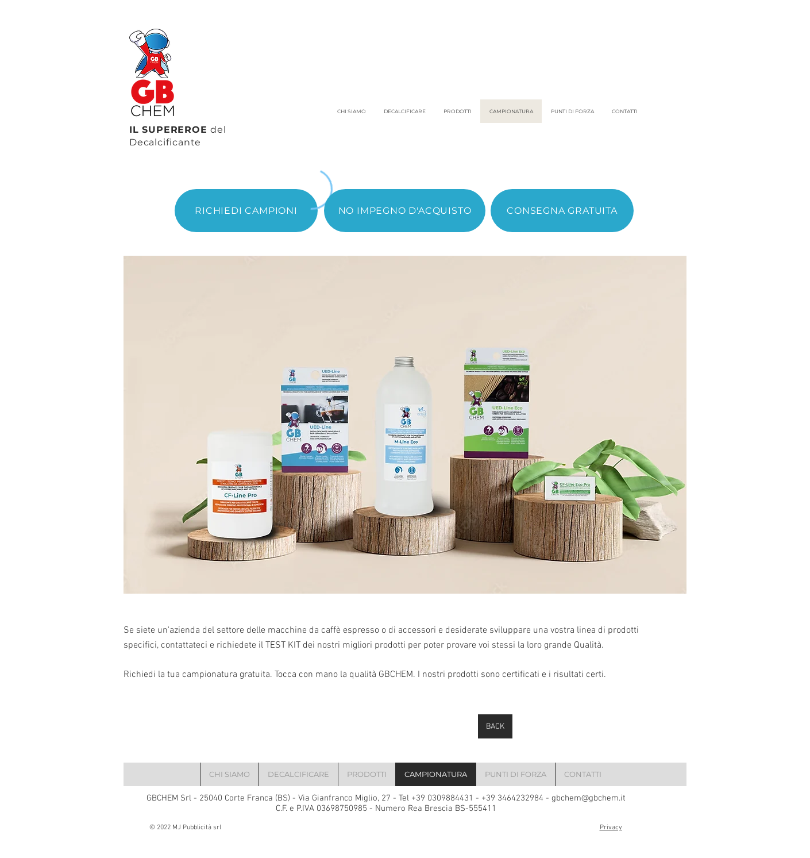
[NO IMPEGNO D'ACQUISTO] (404, 210)
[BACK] (495, 726)
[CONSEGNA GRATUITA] (562, 210)
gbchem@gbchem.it (588, 798)
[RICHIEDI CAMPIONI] (246, 210)
